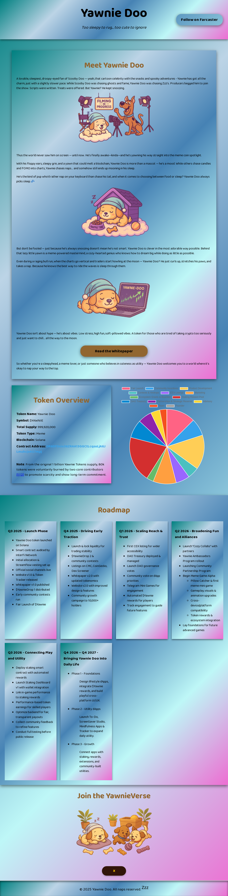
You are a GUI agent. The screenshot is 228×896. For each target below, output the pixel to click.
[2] (22, 474)
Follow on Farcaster (199, 19)
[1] (18, 474)
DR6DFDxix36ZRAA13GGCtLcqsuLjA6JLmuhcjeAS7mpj (61, 449)
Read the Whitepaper (114, 351)
